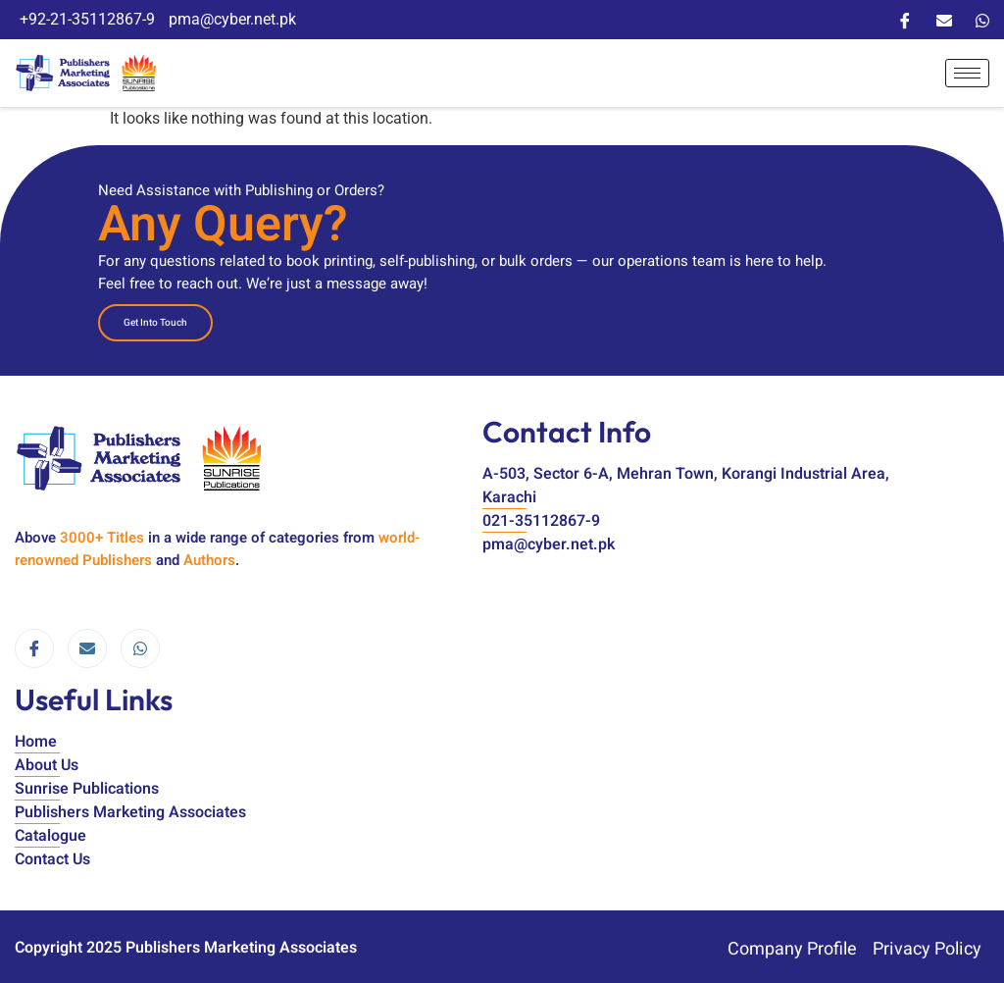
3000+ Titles (102, 532)
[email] (87, 643)
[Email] (944, 19)
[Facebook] (905, 19)
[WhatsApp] (982, 19)
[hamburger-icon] (967, 70)
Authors (209, 554)
